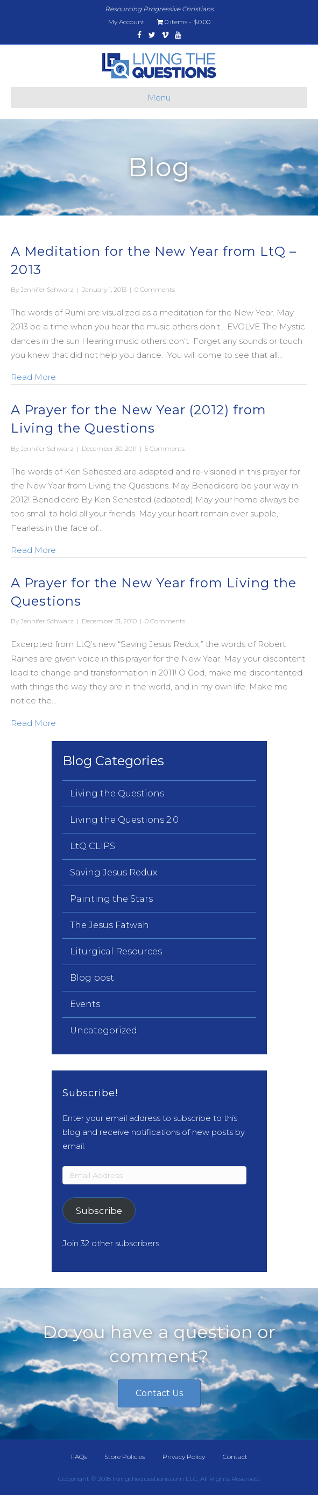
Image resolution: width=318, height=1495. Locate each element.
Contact (235, 1457)
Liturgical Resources (116, 951)
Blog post (92, 978)
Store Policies (124, 1457)
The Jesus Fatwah (109, 925)
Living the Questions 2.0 (124, 820)
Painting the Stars (111, 899)
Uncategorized (103, 1030)
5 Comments (165, 448)
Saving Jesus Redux (113, 872)
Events (85, 1004)
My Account (126, 22)
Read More (33, 376)
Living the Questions (117, 793)
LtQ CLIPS (92, 846)
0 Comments (155, 289)
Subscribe (99, 1210)
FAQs (79, 1457)
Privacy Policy (183, 1457)
